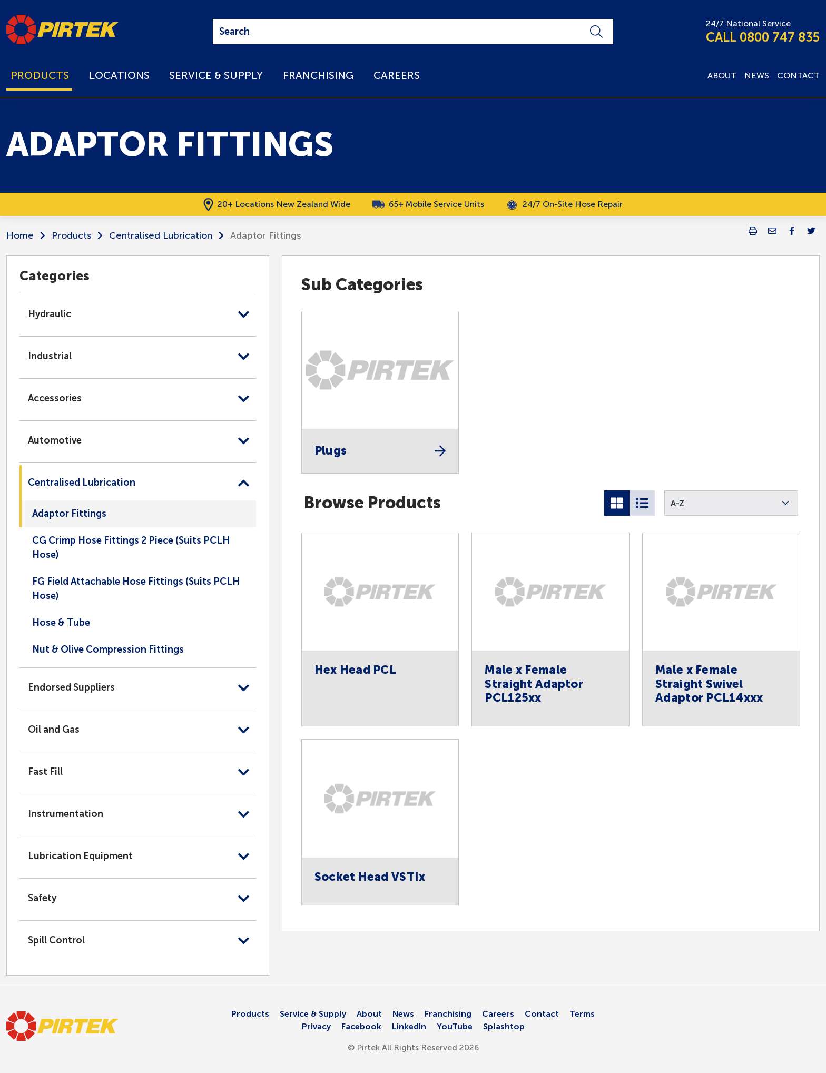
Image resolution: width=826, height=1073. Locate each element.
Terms (582, 1014)
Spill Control (56, 940)
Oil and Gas (54, 729)
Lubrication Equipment (80, 856)
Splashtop (504, 1026)
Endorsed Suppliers (71, 687)
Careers (498, 1014)
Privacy (316, 1026)
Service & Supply (313, 1014)
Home (20, 235)
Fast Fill (45, 771)
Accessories (55, 398)
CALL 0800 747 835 (763, 37)
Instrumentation (65, 814)
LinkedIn (409, 1026)
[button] (731, 503)
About (369, 1014)
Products (71, 235)
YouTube (455, 1026)
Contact (542, 1014)
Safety (42, 898)
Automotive (55, 440)
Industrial (50, 356)
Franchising (448, 1014)
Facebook (361, 1026)
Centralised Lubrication (160, 235)
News (403, 1014)
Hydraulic (49, 314)
